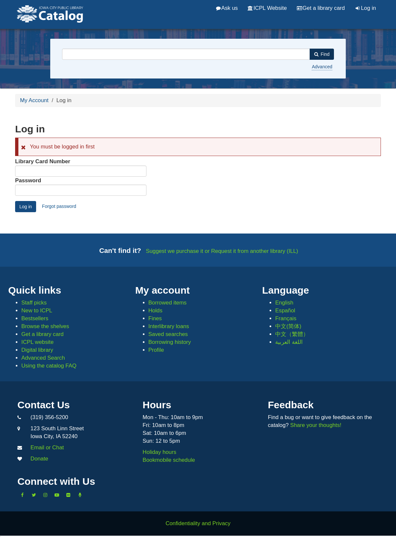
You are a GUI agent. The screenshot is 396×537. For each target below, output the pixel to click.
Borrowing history (169, 342)
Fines (155, 318)
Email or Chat (47, 447)
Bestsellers (34, 318)
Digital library (37, 350)
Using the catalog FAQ (49, 366)
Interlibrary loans (168, 326)
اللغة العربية (289, 342)
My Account (34, 100)
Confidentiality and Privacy (198, 523)
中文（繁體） (292, 334)
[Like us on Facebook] (22, 495)
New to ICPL (36, 310)
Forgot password (59, 206)
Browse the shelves (45, 326)
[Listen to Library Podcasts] (80, 495)
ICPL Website (267, 8)
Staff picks (34, 303)
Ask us (227, 8)
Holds (155, 310)
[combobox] (186, 54)
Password (28, 180)
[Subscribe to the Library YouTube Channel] (57, 495)
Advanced (322, 66)
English (284, 303)
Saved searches (168, 334)
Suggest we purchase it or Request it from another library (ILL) (222, 251)
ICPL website (37, 342)
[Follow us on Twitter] (34, 495)
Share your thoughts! (315, 425)
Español (285, 310)
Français (285, 318)
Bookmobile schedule (169, 460)
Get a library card (321, 8)
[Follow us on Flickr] (68, 495)
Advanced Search (43, 358)
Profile (156, 350)
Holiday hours (159, 452)
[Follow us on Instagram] (45, 495)
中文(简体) (288, 326)
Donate (39, 459)
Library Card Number (42, 161)
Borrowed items (167, 303)
